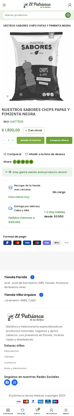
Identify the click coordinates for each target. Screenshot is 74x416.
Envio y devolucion (15, 368)
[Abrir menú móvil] (4, 5)
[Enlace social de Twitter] (18, 162)
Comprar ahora (59, 140)
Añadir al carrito (31, 140)
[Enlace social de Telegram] (31, 162)
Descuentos (11, 351)
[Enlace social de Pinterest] (23, 162)
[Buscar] (37, 15)
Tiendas (9, 356)
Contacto (10, 362)
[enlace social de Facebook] (14, 162)
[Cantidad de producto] (8, 140)
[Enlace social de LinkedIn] (27, 162)
